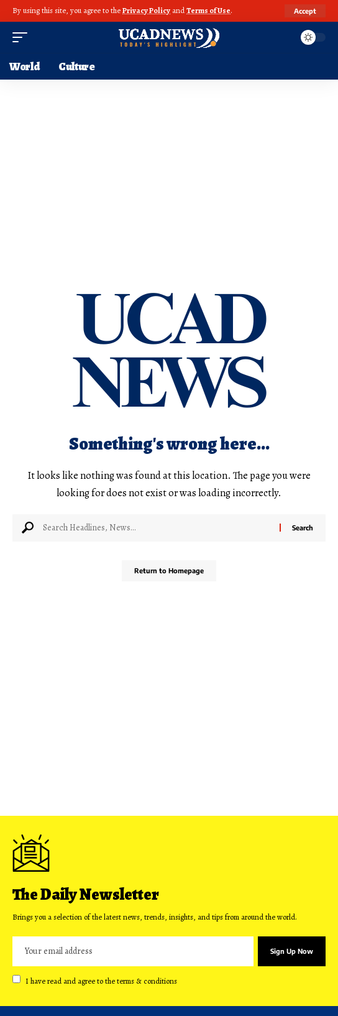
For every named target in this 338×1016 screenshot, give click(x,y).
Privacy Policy (146, 10)
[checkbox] (16, 979)
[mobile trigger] (23, 37)
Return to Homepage (169, 570)
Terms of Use (208, 10)
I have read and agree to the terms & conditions (101, 980)
